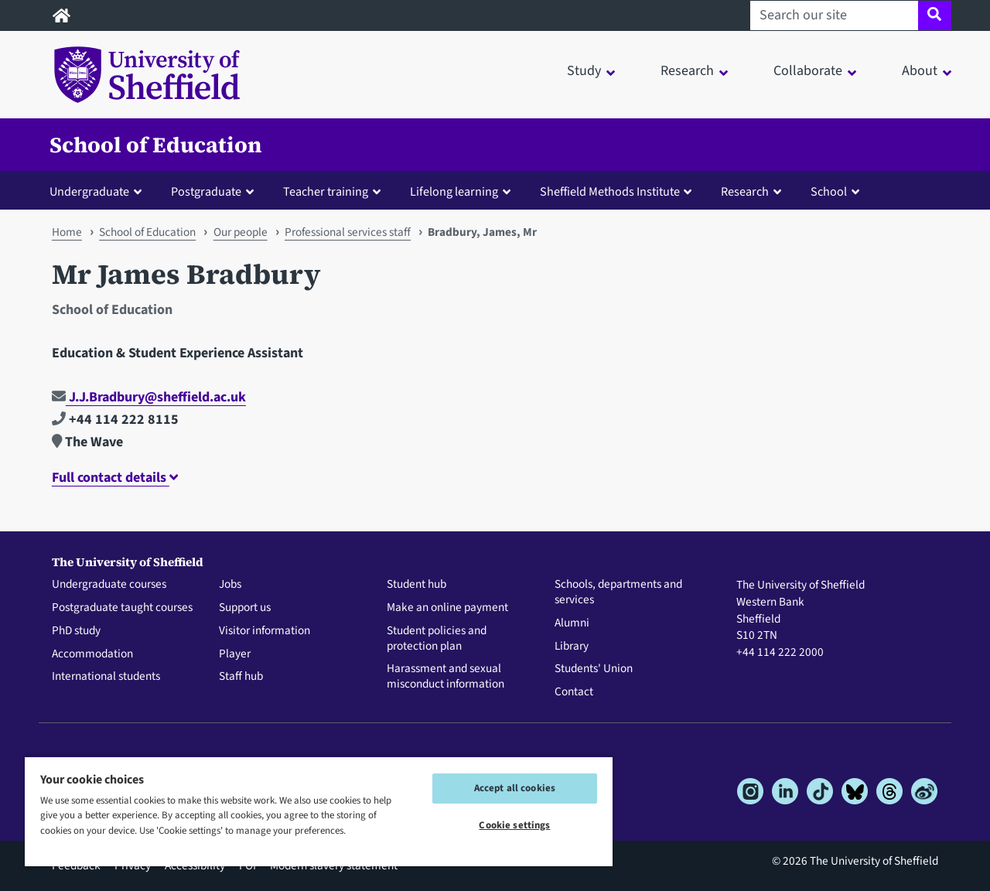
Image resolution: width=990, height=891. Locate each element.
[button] (99, 191)
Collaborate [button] (807, 70)
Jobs (230, 584)
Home (67, 232)
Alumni (572, 623)
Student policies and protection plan (436, 638)
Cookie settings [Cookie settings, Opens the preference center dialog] (514, 825)
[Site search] (934, 15)
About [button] (919, 70)
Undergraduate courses (109, 584)
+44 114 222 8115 (115, 419)
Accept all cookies (514, 788)
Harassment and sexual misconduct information (445, 676)
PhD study (76, 631)
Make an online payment (447, 608)
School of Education (156, 144)
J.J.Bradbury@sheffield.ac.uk (149, 397)
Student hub (416, 584)
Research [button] (687, 70)
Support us (245, 608)
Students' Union (594, 669)
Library (572, 646)
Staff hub (241, 676)
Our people (240, 232)
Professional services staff (348, 232)
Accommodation (92, 654)
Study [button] (584, 70)
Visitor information (264, 631)
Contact (574, 692)
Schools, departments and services (618, 592)
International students (106, 676)
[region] (319, 811)
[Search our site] (834, 15)
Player (235, 654)
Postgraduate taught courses (122, 608)
